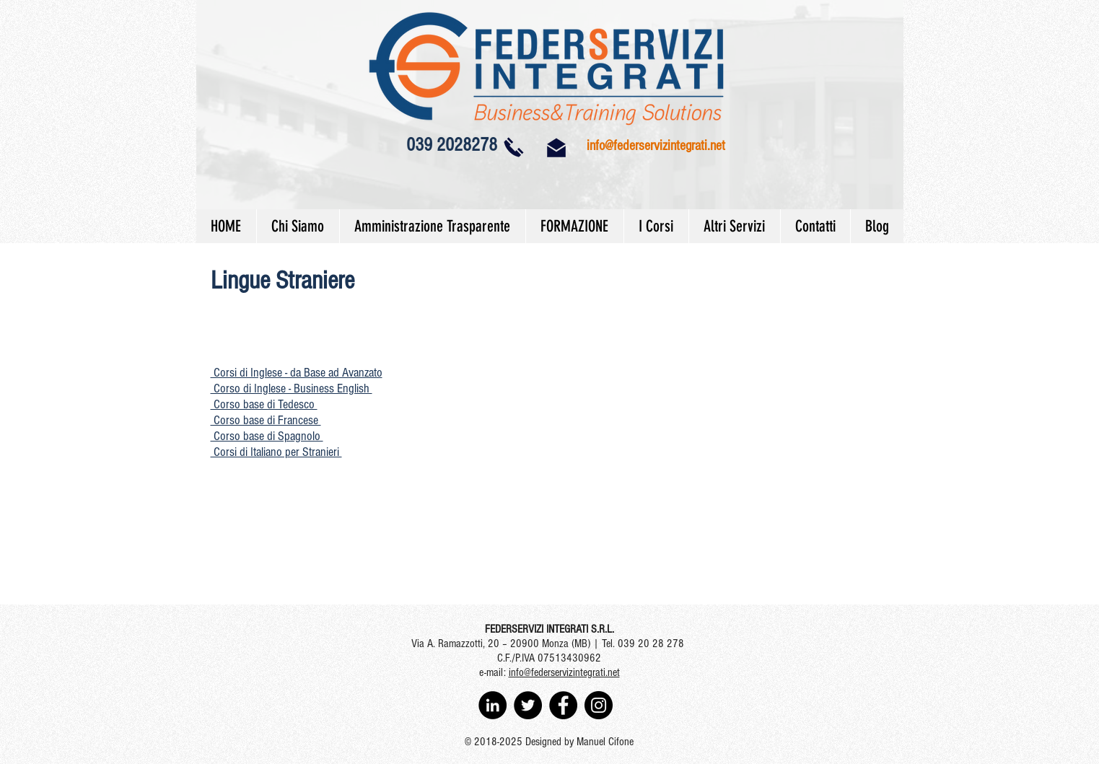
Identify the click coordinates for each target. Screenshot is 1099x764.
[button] (296, 372)
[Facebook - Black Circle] (563, 705)
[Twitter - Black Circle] (528, 705)
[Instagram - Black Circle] (598, 705)
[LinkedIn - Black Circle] (492, 705)
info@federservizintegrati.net (656, 146)
